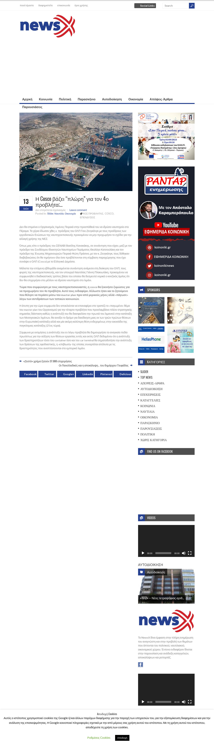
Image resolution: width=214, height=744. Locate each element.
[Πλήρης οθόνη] (190, 553)
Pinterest (106, 374)
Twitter (49, 374)
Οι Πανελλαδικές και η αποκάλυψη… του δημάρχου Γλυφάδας (93, 365)
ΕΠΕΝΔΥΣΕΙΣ (87, 217)
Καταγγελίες (150, 400)
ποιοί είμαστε (27, 5)
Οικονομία (135, 99)
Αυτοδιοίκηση (112, 99)
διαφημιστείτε (45, 5)
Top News (146, 377)
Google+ (68, 374)
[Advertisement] (107, 66)
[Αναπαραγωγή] (143, 553)
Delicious (125, 374)
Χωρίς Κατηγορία (153, 439)
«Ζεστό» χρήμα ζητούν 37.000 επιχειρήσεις (47, 361)
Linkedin (88, 374)
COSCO (109, 213)
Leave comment (78, 209)
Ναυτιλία (59, 213)
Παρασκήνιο (87, 99)
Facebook (30, 374)
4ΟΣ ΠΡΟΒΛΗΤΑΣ (93, 213)
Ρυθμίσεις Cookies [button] (98, 737)
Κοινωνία (45, 99)
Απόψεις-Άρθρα (161, 99)
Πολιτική (65, 99)
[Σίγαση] (184, 553)
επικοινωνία (63, 5)
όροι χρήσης (81, 5)
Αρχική (27, 99)
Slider (50, 213)
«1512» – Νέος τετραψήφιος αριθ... (162, 598)
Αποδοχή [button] (122, 737)
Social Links (147, 5)
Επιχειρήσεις (150, 394)
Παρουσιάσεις (32, 107)
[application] (166, 541)
